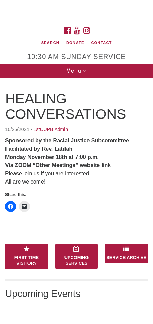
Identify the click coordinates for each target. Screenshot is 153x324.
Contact (101, 43)
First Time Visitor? (26, 255)
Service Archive (126, 253)
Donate (75, 43)
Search (50, 43)
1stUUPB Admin (51, 129)
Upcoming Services (76, 255)
